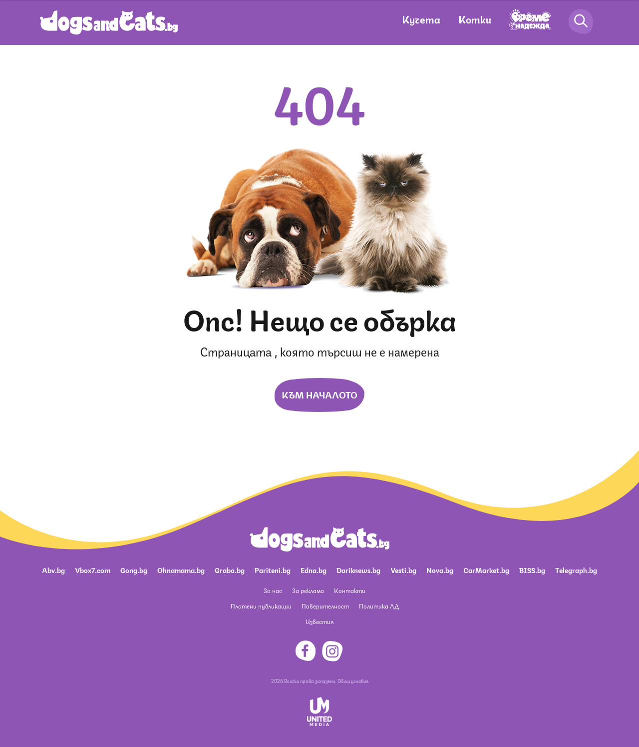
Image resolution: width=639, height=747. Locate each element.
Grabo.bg (230, 569)
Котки (474, 19)
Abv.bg (53, 569)
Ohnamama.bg (181, 569)
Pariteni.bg (273, 569)
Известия (319, 621)
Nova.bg (439, 569)
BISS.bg (532, 569)
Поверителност (325, 606)
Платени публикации (261, 606)
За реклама (308, 590)
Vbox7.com (92, 569)
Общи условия (352, 680)
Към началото (319, 394)
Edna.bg (313, 569)
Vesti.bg (403, 569)
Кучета (421, 19)
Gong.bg (133, 569)
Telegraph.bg (576, 569)
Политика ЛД (379, 606)
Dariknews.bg (358, 569)
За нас (273, 590)
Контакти (349, 590)
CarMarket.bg (486, 569)
